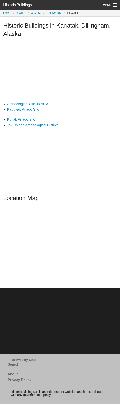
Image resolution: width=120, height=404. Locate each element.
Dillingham (54, 13)
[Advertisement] (60, 70)
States (20, 13)
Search (13, 364)
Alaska (36, 13)
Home (6, 13)
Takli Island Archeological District (32, 125)
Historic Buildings (17, 5)
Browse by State (24, 360)
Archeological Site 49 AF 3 (27, 104)
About (13, 374)
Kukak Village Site (21, 119)
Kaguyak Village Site (23, 109)
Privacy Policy (19, 380)
